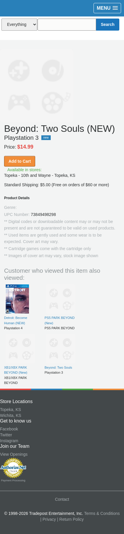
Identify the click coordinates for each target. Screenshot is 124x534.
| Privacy (48, 519)
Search (108, 24)
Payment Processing (13, 480)
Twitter (6, 434)
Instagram (9, 440)
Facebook (9, 429)
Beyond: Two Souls (58, 367)
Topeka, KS (10, 409)
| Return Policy (70, 519)
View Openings (14, 454)
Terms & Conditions (102, 513)
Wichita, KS (10, 415)
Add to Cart (20, 161)
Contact (62, 499)
